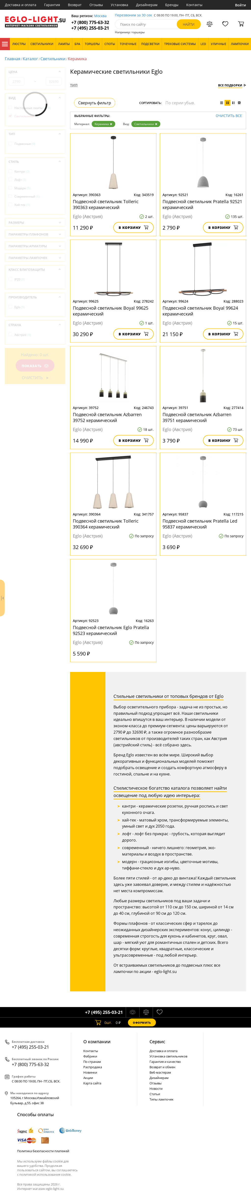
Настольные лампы (32, 108)
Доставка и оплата (20, 4)
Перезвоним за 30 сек (133, 15)
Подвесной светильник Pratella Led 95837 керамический (200, 524)
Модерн (22, 188)
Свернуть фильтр (94, 103)
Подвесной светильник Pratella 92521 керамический (202, 204)
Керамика (103, 124)
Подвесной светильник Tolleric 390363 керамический (105, 204)
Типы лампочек (162, 1099)
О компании (97, 1041)
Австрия (22, 335)
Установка (119, 4)
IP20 (19, 279)
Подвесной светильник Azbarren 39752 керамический (107, 417)
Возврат (75, 4)
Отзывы (96, 4)
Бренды (171, 4)
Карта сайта (92, 1083)
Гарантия (52, 4)
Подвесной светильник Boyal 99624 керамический (200, 311)
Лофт (20, 180)
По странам (92, 1061)
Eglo (19, 307)
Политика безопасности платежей (43, 1151)
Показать (35, 365)
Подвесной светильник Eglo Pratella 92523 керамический (111, 630)
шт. (103, 1022)
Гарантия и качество (165, 1061)
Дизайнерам (146, 4)
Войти (240, 5)
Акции (88, 1078)
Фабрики (90, 1056)
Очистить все (229, 116)
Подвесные (24, 144)
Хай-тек (22, 205)
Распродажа (92, 1067)
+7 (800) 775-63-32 (90, 22)
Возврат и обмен (162, 1067)
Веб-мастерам (160, 1072)
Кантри (21, 171)
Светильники (52, 58)
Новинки (90, 1072)
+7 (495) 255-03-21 (90, 28)
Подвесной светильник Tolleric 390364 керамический (105, 524)
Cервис (157, 1041)
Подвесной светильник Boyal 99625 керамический (110, 311)
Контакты (194, 4)
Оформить (142, 1022)
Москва (100, 16)
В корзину (133, 227)
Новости (156, 1088)
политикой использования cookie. (45, 1174)
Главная (12, 58)
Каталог (5, 44)
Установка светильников (168, 1056)
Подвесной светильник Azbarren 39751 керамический (197, 417)
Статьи (155, 1094)
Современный (27, 196)
